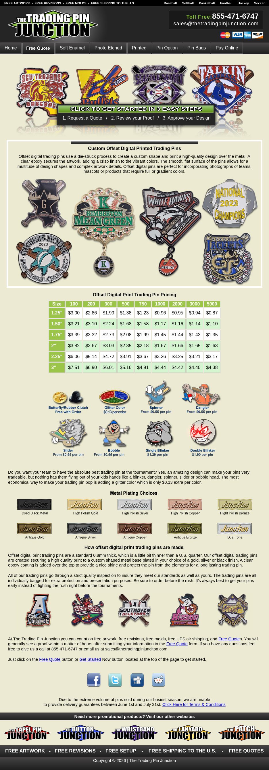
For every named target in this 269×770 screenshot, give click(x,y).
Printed (139, 47)
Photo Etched (108, 47)
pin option (167, 47)
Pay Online (227, 47)
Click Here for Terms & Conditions (194, 704)
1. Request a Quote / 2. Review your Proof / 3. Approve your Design (136, 118)
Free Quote (229, 639)
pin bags (196, 47)
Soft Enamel (72, 47)
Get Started (90, 659)
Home (11, 47)
